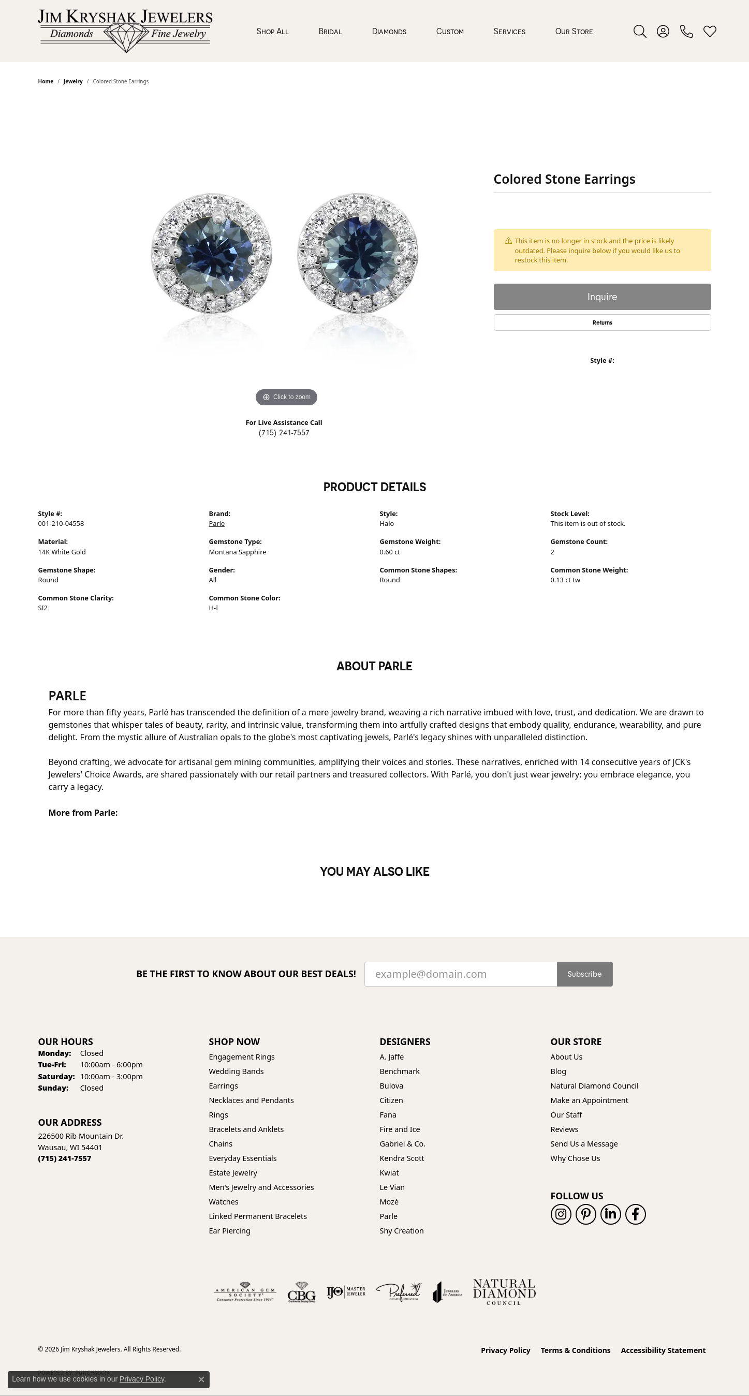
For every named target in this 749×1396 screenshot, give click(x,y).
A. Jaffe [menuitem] (392, 1057)
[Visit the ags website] (245, 1292)
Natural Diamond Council (595, 1086)
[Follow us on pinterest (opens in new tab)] (586, 1214)
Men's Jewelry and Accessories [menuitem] (261, 1187)
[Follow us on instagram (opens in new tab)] (561, 1214)
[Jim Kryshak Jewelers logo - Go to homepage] (125, 31)
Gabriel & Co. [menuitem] (403, 1144)
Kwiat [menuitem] (389, 1173)
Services (509, 31)
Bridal (330, 31)
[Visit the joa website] (448, 1292)
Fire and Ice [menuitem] (400, 1129)
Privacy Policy (505, 1350)
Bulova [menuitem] (392, 1086)
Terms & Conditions (576, 1350)
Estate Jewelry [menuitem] (233, 1173)
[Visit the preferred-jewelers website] (399, 1292)
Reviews (565, 1129)
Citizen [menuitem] (392, 1100)
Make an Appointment (589, 1100)
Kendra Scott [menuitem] (402, 1158)
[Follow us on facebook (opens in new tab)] (635, 1214)
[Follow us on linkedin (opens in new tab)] (610, 1214)
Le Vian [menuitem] (392, 1187)
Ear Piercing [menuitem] (230, 1231)
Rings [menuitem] (218, 1115)
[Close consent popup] (201, 1379)
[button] (640, 31)
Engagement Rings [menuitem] (242, 1057)
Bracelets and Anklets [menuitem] (246, 1129)
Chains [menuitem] (221, 1144)
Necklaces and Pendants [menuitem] (251, 1100)
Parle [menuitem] (389, 1216)
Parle (217, 523)
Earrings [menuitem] (223, 1086)
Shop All (273, 31)
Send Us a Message (584, 1144)
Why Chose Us (575, 1158)
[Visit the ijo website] (346, 1292)
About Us (567, 1057)
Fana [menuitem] (388, 1115)
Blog (559, 1071)
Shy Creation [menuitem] (402, 1231)
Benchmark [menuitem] (400, 1071)
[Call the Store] (65, 1158)
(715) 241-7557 (284, 432)
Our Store (574, 31)
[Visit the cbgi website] (301, 1292)
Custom (450, 31)
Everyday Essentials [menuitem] (243, 1158)
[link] (686, 31)
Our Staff (566, 1115)
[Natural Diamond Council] (504, 1292)
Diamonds (389, 31)
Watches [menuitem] (224, 1202)
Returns (602, 322)
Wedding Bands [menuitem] (236, 1071)
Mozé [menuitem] (389, 1202)
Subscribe (585, 974)
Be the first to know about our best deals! (246, 973)
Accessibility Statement (663, 1350)
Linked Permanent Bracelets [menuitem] (258, 1216)
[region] (286, 254)
